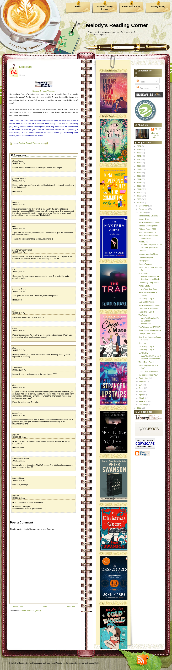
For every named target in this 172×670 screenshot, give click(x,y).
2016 (139, 173)
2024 (139, 146)
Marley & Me (143, 219)
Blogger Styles (93, 663)
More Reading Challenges (149, 216)
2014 (139, 179)
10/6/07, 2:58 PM (18, 480)
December (143, 206)
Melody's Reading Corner (117, 25)
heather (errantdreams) (22, 250)
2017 (139, 169)
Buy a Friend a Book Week (149, 330)
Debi (14, 348)
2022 (139, 153)
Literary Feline (18, 478)
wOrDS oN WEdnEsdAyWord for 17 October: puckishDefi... (150, 276)
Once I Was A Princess (148, 372)
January (142, 405)
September (144, 378)
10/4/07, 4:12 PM (18, 163)
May (141, 391)
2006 (139, 408)
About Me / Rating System (104, 8)
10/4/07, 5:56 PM (18, 272)
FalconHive (50, 663)
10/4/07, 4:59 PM (18, 252)
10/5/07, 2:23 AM (18, 415)
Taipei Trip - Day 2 (146, 350)
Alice (14, 311)
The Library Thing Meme (148, 283)
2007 (139, 202)
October (142, 212)
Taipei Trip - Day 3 (146, 346)
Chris (14, 328)
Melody (15, 435)
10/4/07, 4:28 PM (18, 205)
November (143, 209)
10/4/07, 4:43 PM (18, 228)
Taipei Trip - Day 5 (146, 299)
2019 (139, 163)
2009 (139, 196)
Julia (14, 226)
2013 (139, 182)
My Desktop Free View (147, 375)
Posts (140, 82)
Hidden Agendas (145, 264)
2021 (139, 156)
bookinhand (17, 413)
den (13, 385)
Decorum (25, 67)
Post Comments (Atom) (31, 611)
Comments (142, 88)
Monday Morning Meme (148, 226)
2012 (139, 186)
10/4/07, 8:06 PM (18, 331)
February (143, 401)
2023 (139, 149)
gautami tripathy (19, 179)
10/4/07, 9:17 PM (18, 350)
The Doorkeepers (145, 257)
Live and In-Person (146, 302)
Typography (143, 261)
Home (77, 7)
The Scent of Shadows (148, 309)
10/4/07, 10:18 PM (19, 370)
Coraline (142, 251)
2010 (139, 192)
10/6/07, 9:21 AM (18, 461)
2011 (139, 189)
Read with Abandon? (147, 232)
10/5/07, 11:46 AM (19, 437)
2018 (139, 166)
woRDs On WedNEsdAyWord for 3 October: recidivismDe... (149, 356)
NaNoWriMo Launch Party (149, 222)
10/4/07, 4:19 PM (18, 181)
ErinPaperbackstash (20, 459)
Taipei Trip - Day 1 (146, 362)
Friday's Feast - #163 (147, 334)
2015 (139, 176)
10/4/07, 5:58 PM (18, 291)
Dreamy (15, 202)
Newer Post (18, 607)
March (142, 398)
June (141, 388)
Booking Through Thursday (44, 91)
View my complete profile (155, 135)
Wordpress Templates (65, 663)
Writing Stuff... (144, 286)
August (142, 381)
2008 (139, 199)
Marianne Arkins (19, 289)
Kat (13, 269)
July (141, 385)
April (141, 395)
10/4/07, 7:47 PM (18, 313)
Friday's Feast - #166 (147, 229)
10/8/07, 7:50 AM (18, 498)
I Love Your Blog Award (148, 289)
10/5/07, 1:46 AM (18, 387)
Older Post (70, 607)
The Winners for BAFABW (149, 327)
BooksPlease (17, 161)
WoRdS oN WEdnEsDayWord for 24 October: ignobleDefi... (150, 244)
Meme (43, 143)
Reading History (157, 7)
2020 (139, 159)
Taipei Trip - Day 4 (146, 312)
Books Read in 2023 (131, 7)
